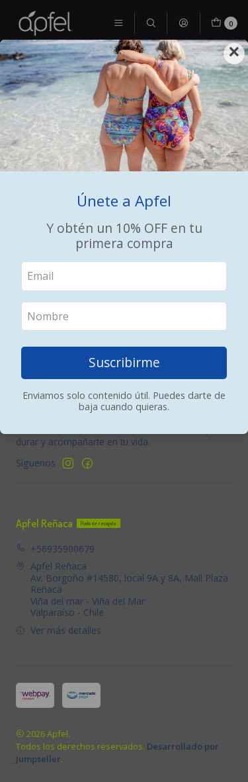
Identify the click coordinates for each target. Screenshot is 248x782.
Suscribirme (124, 362)
